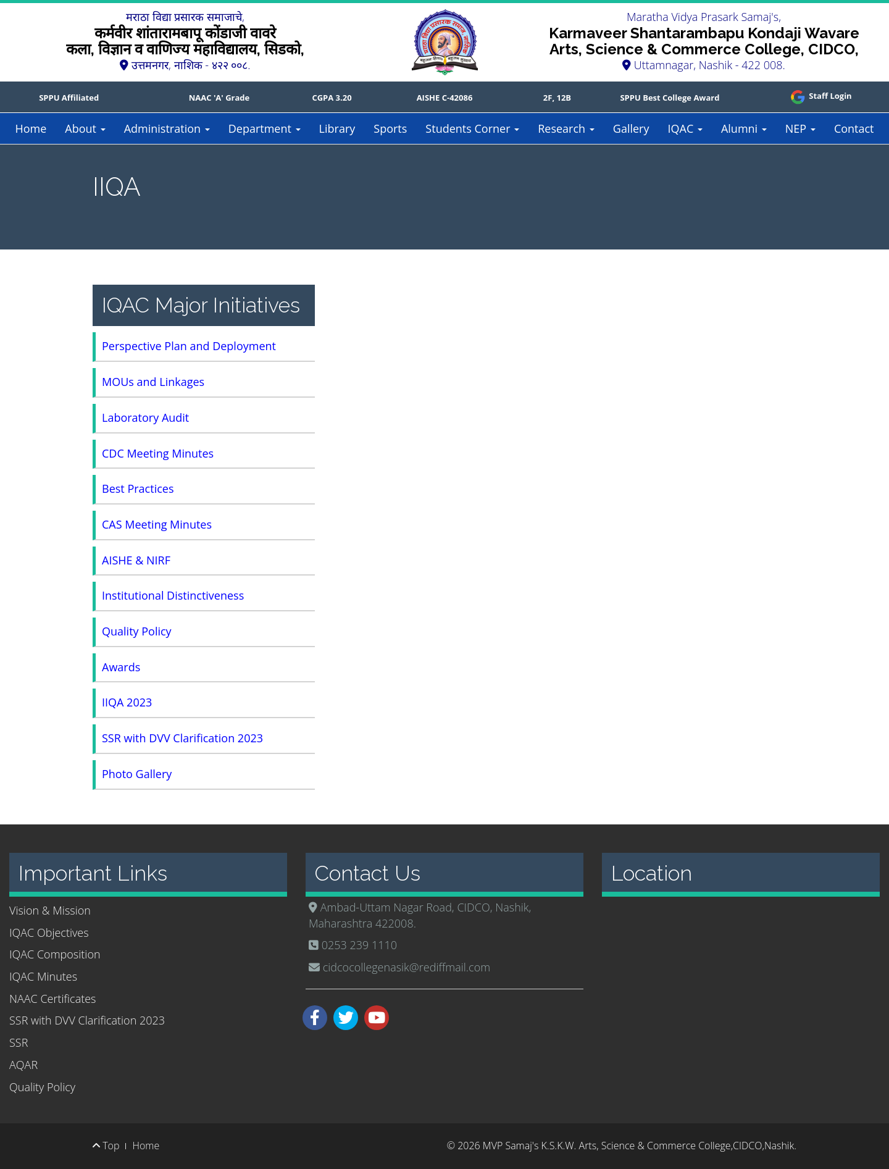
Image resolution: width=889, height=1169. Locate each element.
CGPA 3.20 (331, 97)
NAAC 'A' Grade (219, 97)
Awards (121, 667)
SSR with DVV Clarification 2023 (182, 738)
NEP (800, 128)
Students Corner (472, 128)
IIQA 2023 (127, 702)
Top (106, 1145)
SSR (18, 1042)
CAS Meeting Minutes (157, 524)
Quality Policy (137, 631)
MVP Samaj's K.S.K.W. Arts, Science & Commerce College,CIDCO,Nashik (638, 1145)
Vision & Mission (50, 910)
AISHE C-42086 (445, 97)
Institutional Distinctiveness (173, 595)
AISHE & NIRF (136, 560)
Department (264, 128)
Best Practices (137, 488)
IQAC (684, 128)
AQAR (23, 1064)
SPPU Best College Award (669, 97)
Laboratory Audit (145, 417)
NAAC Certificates (52, 998)
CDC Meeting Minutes (158, 453)
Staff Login (820, 95)
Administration (167, 128)
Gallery (631, 128)
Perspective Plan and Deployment (189, 345)
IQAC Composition (55, 954)
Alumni (744, 128)
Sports (390, 128)
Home (30, 128)
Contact (854, 128)
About (85, 128)
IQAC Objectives (49, 932)
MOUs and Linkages (153, 381)
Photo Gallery (137, 773)
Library (337, 128)
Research (566, 128)
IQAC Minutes (43, 976)
